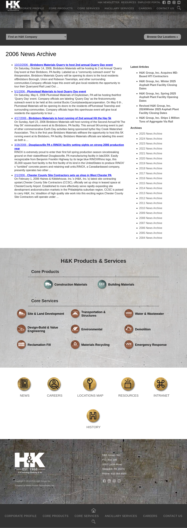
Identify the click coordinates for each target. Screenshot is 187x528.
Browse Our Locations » (162, 36)
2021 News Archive (150, 153)
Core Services (88, 8)
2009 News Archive (150, 213)
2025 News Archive (150, 133)
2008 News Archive (150, 218)
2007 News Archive (150, 223)
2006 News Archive (150, 228)
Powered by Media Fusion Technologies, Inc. (35, 485)
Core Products (61, 8)
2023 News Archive (150, 143)
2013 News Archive (150, 193)
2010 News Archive (150, 208)
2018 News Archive (150, 168)
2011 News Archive (150, 203)
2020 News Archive (150, 158)
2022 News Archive (150, 148)
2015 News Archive (150, 183)
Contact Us (165, 8)
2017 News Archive (150, 173)
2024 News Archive (150, 138)
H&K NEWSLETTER (108, 2)
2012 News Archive (150, 198)
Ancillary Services (119, 8)
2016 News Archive (150, 178)
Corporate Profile (29, 8)
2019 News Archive (150, 163)
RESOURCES (128, 2)
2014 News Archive (150, 188)
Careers (145, 8)
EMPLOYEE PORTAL (149, 2)
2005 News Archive (150, 233)
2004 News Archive (150, 237)
